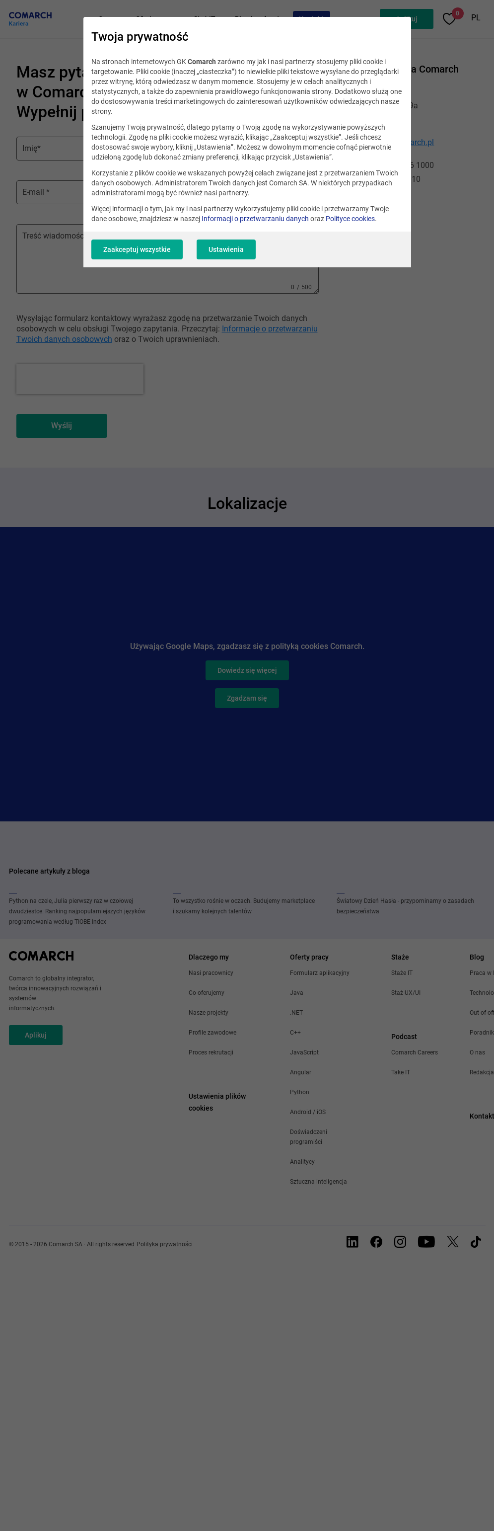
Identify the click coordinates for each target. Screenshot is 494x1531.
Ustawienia (226, 249)
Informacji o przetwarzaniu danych (255, 219)
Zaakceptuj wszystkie (137, 249)
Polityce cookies (350, 219)
